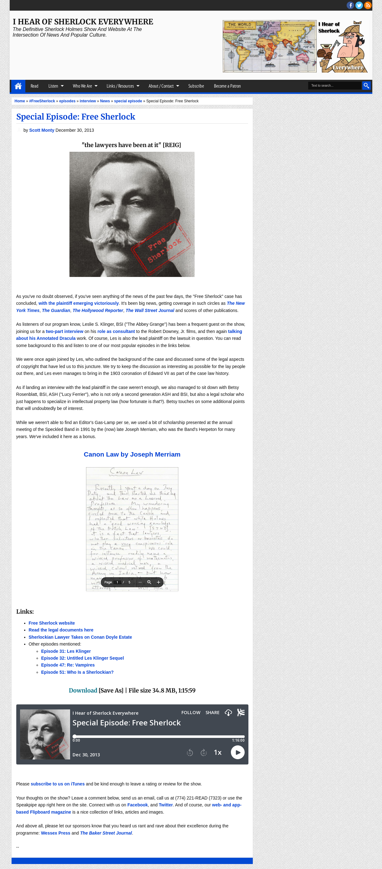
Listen (53, 86)
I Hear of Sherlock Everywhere (83, 22)
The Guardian (56, 310)
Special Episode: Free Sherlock (75, 117)
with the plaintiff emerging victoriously (78, 303)
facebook (350, 5)
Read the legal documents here (61, 629)
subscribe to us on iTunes (57, 783)
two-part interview (64, 331)
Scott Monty (42, 130)
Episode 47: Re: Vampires (68, 664)
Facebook (137, 804)
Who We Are (82, 86)
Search (366, 85)
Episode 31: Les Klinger (66, 651)
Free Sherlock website (52, 623)
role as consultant (116, 331)
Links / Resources (120, 86)
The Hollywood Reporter (98, 310)
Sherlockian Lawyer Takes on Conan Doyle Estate (80, 637)
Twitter (166, 804)
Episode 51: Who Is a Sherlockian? (77, 672)
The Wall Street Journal (150, 310)
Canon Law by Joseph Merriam (132, 454)
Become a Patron (227, 86)
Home (18, 86)
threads (359, 5)
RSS (368, 5)
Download (83, 690)
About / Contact (161, 86)
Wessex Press (55, 833)
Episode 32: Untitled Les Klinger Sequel (82, 658)
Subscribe (196, 86)
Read (34, 86)
